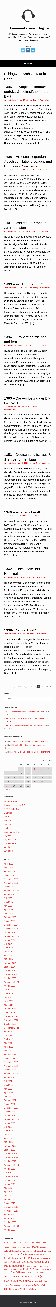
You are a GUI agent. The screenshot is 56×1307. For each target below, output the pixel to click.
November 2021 (11, 1066)
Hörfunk (7, 828)
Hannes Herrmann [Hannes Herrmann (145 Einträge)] (43, 1251)
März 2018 (8, 1196)
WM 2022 (8, 847)
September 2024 (11, 936)
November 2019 (11, 1157)
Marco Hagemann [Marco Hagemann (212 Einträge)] (14, 1265)
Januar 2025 (9, 921)
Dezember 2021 (11, 1062)
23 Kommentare (44, 288)
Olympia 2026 (10, 839)
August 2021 (9, 1077)
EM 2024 (8, 820)
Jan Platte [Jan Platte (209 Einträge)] (21, 1254)
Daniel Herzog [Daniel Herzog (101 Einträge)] (26, 1247)
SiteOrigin (33, 1302)
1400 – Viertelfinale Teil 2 (23, 284)
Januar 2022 (9, 1058)
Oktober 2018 (10, 1180)
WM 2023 (8, 851)
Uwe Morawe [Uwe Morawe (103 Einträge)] (16, 1289)
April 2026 (8, 864)
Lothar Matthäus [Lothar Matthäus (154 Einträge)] (11, 1262)
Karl (34, 100)
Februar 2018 (10, 1199)
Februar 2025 (10, 917)
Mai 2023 (8, 997)
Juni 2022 (8, 1039)
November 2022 (11, 1020)
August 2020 (9, 1123)
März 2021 (8, 1096)
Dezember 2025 (11, 879)
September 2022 (11, 1028)
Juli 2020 (8, 1127)
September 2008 (11, 1226)
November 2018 (11, 1176)
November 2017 (11, 1211)
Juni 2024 (8, 948)
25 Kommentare (42, 231)
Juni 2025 (8, 902)
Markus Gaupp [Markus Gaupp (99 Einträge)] (8, 1269)
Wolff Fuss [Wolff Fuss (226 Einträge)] (26, 1288)
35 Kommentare (41, 516)
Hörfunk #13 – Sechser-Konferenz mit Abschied (25, 718)
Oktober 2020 (10, 1115)
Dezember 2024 (11, 925)
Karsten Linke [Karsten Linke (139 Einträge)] (44, 1258)
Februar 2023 (10, 1009)
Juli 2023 (8, 990)
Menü (28, 64)
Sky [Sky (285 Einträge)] (39, 1276)
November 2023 (11, 974)
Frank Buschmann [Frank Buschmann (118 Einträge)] (28, 1251)
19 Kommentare (43, 100)
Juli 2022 (8, 1035)
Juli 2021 (8, 1081)
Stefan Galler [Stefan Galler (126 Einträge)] (38, 1281)
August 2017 (9, 1215)
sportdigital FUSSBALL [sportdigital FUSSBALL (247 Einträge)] (18, 1280)
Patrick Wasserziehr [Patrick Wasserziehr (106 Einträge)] (28, 1272)
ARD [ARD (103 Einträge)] (14, 1243)
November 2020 (11, 1112)
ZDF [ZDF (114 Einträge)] (34, 1289)
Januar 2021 (9, 1104)
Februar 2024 (10, 963)
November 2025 (11, 883)
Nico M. (38, 407)
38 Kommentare (43, 170)
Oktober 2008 (10, 1222)
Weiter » (48, 686)
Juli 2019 (8, 1173)
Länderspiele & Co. (12, 832)
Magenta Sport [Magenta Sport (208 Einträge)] (42, 1261)
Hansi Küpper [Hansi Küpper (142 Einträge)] (10, 1254)
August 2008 (9, 1230)
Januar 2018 (9, 1203)
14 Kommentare (44, 463)
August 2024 (9, 940)
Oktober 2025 (10, 887)
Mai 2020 (8, 1135)
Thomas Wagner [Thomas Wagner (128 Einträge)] (16, 1285)
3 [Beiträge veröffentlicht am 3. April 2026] (34, 769)
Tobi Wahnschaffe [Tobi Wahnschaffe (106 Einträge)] (28, 1285)
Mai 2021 (8, 1089)
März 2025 (8, 913)
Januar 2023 (9, 1013)
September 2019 (11, 1165)
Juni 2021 (8, 1085)
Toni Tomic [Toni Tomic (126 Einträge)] (38, 1285)
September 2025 (11, 891)
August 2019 (9, 1169)
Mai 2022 (8, 1043)
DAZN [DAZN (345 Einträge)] (35, 1247)
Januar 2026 (9, 875)
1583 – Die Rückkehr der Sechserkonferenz (23, 712)
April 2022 (8, 1047)
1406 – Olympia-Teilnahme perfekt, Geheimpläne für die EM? (26, 91)
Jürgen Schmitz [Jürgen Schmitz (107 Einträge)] (19, 1258)
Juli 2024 (8, 944)
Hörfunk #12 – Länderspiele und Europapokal (24, 725)
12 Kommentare (43, 345)
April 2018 (8, 1192)
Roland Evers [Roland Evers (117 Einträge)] (39, 1272)
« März (7, 789)
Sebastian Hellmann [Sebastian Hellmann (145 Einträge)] (12, 1276)
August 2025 (9, 894)
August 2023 (9, 986)
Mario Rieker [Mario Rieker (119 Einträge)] (43, 1266)
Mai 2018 (8, 1188)
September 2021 (11, 1074)
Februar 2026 (10, 871)
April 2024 (8, 955)
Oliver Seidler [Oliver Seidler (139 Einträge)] (16, 1272)
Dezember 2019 (11, 1154)
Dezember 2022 (11, 1016)
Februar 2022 (10, 1054)
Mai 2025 (8, 906)
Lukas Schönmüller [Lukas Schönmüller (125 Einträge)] (26, 1262)
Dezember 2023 (11, 971)
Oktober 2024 (10, 932)
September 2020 (11, 1119)
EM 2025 (8, 824)
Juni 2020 (8, 1131)
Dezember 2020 (11, 1108)
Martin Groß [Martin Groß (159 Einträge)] (28, 1269)
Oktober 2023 (10, 978)
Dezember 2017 (11, 1207)
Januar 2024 (9, 967)
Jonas (34, 288)
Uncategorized (10, 843)
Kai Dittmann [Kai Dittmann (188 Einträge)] (31, 1258)
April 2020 (8, 1138)
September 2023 (11, 982)
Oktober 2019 (10, 1161)
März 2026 (8, 868)
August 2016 (9, 1218)
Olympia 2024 (10, 836)
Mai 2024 (8, 952)
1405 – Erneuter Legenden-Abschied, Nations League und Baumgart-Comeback (28, 161)
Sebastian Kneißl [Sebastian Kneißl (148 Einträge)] (29, 1276)
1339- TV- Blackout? (20, 630)
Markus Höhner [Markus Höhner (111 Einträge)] (18, 1269)
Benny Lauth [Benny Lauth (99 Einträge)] (19, 1243)
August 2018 (9, 1184)
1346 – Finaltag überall (22, 512)
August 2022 (9, 1032)
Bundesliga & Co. (11, 801)
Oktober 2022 (10, 1024)
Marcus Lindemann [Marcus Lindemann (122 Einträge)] (32, 1266)
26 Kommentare (41, 634)
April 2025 (8, 910)
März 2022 (8, 1051)
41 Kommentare (10, 409)
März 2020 (8, 1142)
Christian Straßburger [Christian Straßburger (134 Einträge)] (12, 1247)
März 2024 (8, 959)
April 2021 (8, 1093)
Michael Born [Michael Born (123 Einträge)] (39, 1269)
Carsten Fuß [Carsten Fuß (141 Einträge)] (29, 1243)
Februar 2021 (10, 1100)
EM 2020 (8, 817)
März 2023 (8, 1005)
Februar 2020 (10, 1146)
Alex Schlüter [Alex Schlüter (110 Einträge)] (8, 1243)
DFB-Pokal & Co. (11, 809)
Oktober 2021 (10, 1070)
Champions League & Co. (15, 805)
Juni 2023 (8, 993)
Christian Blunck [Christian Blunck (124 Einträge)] (41, 1243)
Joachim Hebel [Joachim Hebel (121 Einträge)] (33, 1255)
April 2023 (8, 1001)
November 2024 (11, 929)
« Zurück (18, 686)
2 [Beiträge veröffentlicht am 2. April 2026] (28, 769)
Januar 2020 (9, 1150)
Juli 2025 (8, 898)
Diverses (8, 813)
